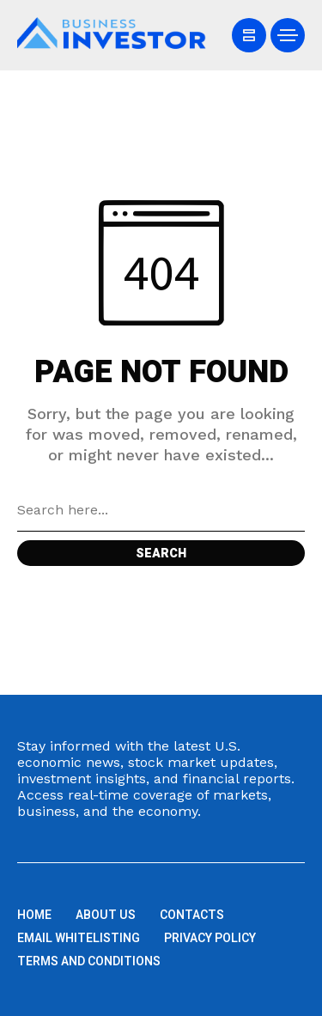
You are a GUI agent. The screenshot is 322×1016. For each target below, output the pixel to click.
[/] (249, 35)
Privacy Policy (210, 938)
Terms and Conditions (89, 961)
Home (34, 915)
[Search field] (161, 510)
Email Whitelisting (78, 938)
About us (106, 915)
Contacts (192, 915)
